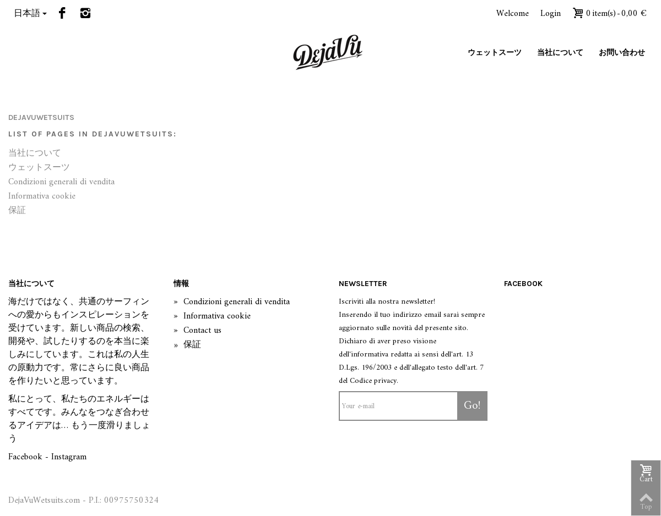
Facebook (25, 457)
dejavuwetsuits (41, 117)
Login (550, 13)
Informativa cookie (41, 197)
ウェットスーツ (495, 52)
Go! (472, 406)
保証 (17, 211)
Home (18, 92)
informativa (369, 354)
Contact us (197, 331)
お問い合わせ (622, 52)
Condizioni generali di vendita (61, 182)
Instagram (68, 457)
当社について (560, 52)
